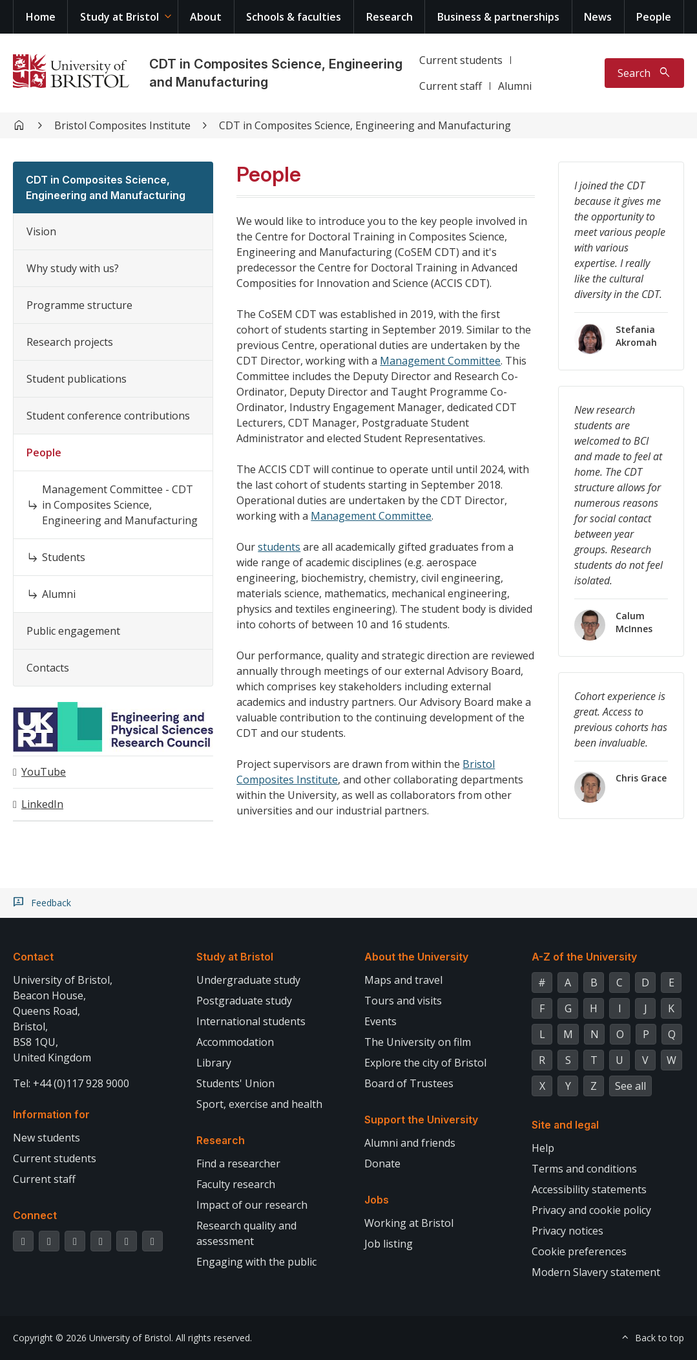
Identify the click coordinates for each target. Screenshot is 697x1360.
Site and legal (565, 1124)
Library (213, 1063)
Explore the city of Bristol (425, 1063)
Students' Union (235, 1083)
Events (380, 1021)
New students (46, 1138)
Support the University (421, 1119)
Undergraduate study (248, 980)
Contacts (47, 668)
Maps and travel (403, 980)
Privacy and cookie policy (591, 1210)
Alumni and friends (409, 1143)
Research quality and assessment (246, 1233)
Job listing (388, 1244)
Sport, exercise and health (259, 1104)
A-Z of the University (584, 956)
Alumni (515, 86)
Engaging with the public (256, 1262)
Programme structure (79, 305)
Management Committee (440, 361)
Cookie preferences (579, 1251)
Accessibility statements (589, 1189)
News (598, 17)
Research (389, 17)
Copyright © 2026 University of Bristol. (93, 1338)
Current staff (450, 86)
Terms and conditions (584, 1169)
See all (630, 1086)
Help (543, 1148)
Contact (33, 956)
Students (63, 557)
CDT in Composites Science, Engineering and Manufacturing (365, 125)
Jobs (376, 1199)
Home (41, 17)
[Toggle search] (644, 73)
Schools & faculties (293, 17)
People (653, 17)
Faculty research (235, 1184)
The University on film (417, 1042)
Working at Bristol (408, 1223)
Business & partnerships (498, 17)
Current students (461, 60)
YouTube (43, 772)
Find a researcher (238, 1163)
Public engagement (73, 631)
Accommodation (235, 1042)
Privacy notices (567, 1231)
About (206, 17)
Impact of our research (251, 1205)
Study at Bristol (119, 17)
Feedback (51, 903)
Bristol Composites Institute (122, 125)
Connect (35, 1215)
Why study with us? (72, 268)
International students (251, 1021)
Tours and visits (403, 1000)
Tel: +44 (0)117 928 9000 (71, 1083)
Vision (41, 231)
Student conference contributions (108, 416)
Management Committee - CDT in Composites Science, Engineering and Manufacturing (120, 504)
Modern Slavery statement (596, 1272)
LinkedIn (42, 804)
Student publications (76, 379)
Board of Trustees (408, 1083)
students (279, 547)
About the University (416, 956)
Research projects (69, 342)
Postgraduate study (244, 1000)
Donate (382, 1163)
